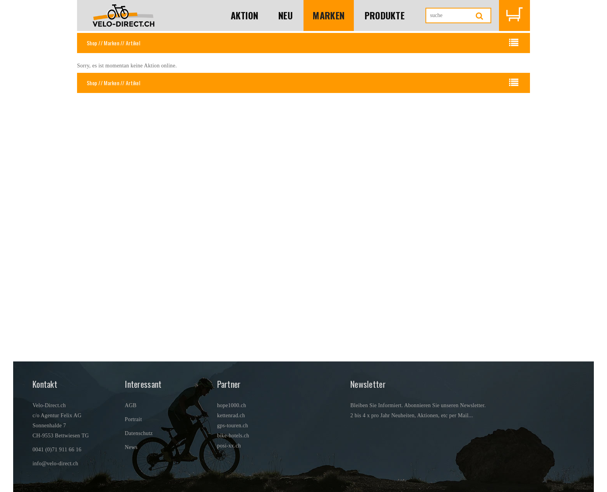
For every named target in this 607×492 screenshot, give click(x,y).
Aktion (244, 15)
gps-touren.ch (232, 425)
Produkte (384, 15)
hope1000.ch (231, 405)
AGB (130, 405)
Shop (92, 43)
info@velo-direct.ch (55, 463)
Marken (328, 15)
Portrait (133, 419)
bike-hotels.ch (233, 436)
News (131, 447)
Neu (285, 15)
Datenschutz (139, 433)
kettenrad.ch (231, 415)
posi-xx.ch (229, 446)
